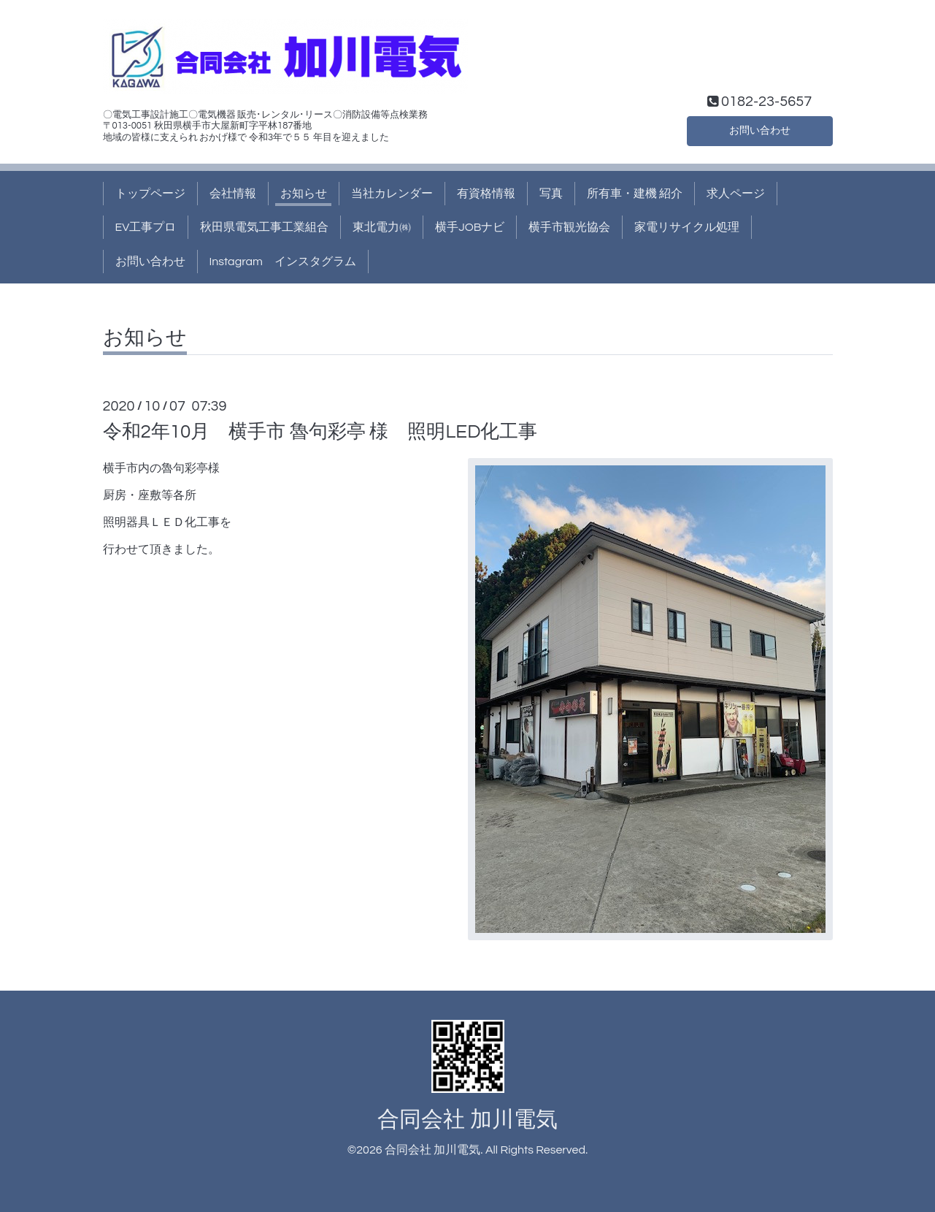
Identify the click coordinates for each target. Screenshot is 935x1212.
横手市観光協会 (569, 227)
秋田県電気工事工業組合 (264, 227)
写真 (551, 193)
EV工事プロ (146, 227)
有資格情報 (486, 193)
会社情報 (232, 193)
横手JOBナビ (469, 227)
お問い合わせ (760, 129)
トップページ (150, 193)
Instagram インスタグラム (282, 261)
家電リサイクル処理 (686, 227)
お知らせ (303, 193)
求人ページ (736, 193)
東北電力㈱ (382, 227)
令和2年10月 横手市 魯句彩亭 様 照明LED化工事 (320, 431)
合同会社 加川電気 (467, 1119)
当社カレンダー (392, 193)
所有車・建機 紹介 (634, 193)
